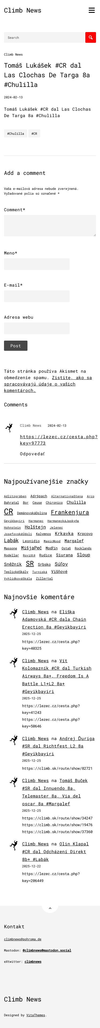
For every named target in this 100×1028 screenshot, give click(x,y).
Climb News (22, 10)
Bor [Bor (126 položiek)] (26, 502)
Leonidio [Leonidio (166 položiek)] (31, 541)
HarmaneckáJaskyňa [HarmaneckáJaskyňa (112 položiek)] (63, 521)
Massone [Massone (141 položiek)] (10, 548)
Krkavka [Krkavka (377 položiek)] (64, 533)
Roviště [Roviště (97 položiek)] (29, 555)
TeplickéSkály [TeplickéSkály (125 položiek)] (16, 572)
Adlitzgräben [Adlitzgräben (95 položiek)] (15, 496)
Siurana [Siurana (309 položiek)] (64, 554)
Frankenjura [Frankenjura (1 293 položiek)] (70, 512)
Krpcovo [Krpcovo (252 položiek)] (85, 533)
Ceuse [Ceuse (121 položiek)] (37, 502)
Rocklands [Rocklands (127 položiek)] (83, 548)
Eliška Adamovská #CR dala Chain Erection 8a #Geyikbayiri (54, 619)
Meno (10, 253)
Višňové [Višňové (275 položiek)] (59, 571)
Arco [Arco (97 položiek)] (90, 496)
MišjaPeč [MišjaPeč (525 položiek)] (31, 548)
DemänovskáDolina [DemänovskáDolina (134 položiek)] (32, 513)
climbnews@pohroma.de (22, 939)
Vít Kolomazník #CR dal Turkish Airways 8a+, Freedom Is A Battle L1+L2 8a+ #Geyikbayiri (56, 676)
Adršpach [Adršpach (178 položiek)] (38, 496)
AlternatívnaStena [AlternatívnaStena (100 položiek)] (67, 496)
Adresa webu (18, 317)
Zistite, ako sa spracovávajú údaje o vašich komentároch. (48, 384)
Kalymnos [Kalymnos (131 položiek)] (43, 534)
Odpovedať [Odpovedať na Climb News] (32, 453)
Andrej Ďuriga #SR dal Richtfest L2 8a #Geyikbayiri (58, 746)
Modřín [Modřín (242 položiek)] (52, 547)
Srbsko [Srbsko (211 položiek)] (44, 564)
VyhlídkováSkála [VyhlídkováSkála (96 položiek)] (18, 578)
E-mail (13, 285)
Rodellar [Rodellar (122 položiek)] (11, 555)
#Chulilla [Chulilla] (15, 133)
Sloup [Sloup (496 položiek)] (83, 555)
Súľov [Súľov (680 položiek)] (61, 564)
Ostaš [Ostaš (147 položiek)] (66, 548)
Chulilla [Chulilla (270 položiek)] (76, 502)
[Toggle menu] (91, 10)
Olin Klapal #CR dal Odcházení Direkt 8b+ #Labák (55, 851)
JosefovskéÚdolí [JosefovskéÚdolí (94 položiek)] (18, 534)
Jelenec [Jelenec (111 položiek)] (56, 527)
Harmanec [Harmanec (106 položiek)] (36, 521)
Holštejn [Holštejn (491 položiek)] (35, 527)
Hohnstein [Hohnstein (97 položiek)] (12, 527)
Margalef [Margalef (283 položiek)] (74, 540)
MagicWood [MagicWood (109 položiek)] (52, 541)
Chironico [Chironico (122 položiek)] (54, 502)
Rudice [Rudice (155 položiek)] (45, 555)
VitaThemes (35, 1015)
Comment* (14, 209)
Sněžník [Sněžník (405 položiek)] (13, 564)
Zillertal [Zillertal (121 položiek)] (44, 578)
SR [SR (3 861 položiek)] (30, 563)
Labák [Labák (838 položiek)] (11, 540)
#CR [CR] (34, 133)
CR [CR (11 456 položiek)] (8, 511)
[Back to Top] (50, 904)
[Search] (90, 37)
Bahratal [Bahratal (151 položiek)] (11, 502)
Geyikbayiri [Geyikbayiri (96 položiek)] (14, 521)
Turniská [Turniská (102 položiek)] (39, 572)
